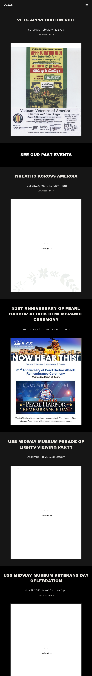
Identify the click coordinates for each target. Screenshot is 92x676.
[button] (86, 5)
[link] (9, 5)
